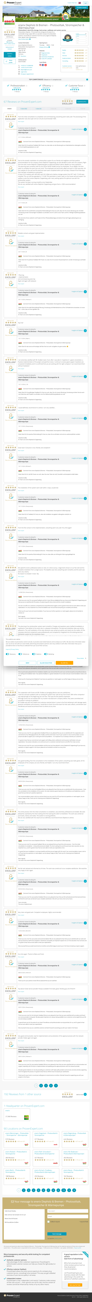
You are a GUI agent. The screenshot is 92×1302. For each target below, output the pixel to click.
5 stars (77, 34)
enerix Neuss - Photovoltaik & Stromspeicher (74, 1171)
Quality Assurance (71, 1295)
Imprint (21, 650)
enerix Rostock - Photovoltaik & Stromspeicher (16, 1153)
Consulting (65, 61)
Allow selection (46, 664)
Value (63, 53)
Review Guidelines (62, 1295)
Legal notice (24, 72)
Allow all (64, 664)
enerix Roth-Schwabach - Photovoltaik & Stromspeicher (44, 1153)
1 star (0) (82, 109)
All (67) (9, 109)
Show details (67, 659)
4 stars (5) (38, 109)
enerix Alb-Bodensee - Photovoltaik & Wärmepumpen (74, 1153)
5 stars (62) (24, 109)
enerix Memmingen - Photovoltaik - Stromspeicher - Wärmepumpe (16, 1134)
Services (64, 55)
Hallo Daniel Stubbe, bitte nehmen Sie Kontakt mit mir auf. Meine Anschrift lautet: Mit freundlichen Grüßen (24, 1224)
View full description (24, 39)
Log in (85, 3)
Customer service (67, 66)
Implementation (66, 58)
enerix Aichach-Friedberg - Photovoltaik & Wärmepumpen (44, 1171)
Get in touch (81, 7)
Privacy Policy (28, 650)
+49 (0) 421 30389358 (27, 65)
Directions (23, 56)
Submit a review (9, 55)
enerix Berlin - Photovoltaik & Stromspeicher (15, 1171)
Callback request (55, 1222)
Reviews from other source (9, 42)
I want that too (72, 3)
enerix (7, 1110)
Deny (27, 664)
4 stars (77, 36)
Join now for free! (75, 1285)
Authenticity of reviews (10, 48)
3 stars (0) (53, 109)
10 (64, 1190)
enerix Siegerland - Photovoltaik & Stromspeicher (45, 1134)
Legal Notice (85, 1295)
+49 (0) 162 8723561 (26, 67)
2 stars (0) (68, 109)
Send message (56, 1234)
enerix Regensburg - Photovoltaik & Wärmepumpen (75, 1134)
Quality (64, 50)
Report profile (77, 1248)
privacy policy (58, 1238)
